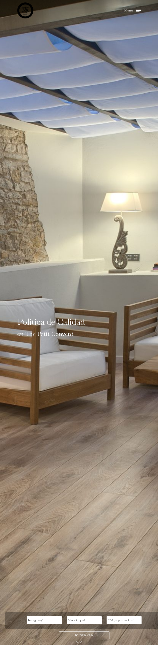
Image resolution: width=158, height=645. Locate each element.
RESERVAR (84, 635)
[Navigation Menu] (132, 10)
